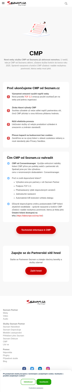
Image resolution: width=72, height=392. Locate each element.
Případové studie (10, 358)
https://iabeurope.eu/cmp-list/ (29, 216)
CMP (5, 342)
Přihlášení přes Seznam (13, 336)
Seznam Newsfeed (11, 327)
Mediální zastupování (12, 333)
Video (5, 316)
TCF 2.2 (28, 97)
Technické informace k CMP (36, 230)
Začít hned (36, 271)
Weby (5, 313)
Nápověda (7, 352)
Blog (5, 361)
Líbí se (6, 344)
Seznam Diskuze (10, 339)
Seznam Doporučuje (12, 330)
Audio (5, 319)
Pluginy (6, 355)
